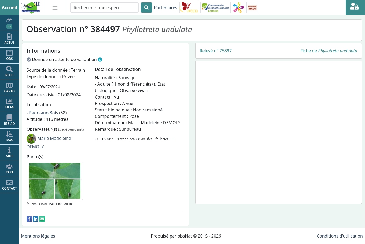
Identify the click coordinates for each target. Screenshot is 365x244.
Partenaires (165, 7)
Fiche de (328, 51)
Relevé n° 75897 (216, 51)
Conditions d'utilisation (340, 236)
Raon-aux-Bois (43, 113)
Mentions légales (38, 236)
